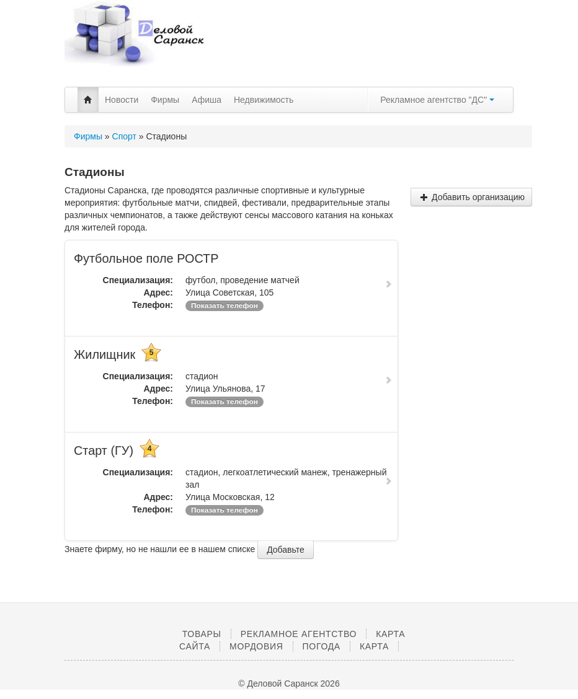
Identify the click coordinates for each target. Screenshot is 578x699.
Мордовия (256, 646)
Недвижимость (263, 100)
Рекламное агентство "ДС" (437, 100)
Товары (201, 634)
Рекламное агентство (299, 634)
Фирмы (165, 100)
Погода (321, 646)
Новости (121, 100)
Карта (374, 646)
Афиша (206, 100)
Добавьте (286, 550)
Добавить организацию (472, 197)
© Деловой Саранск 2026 (288, 683)
